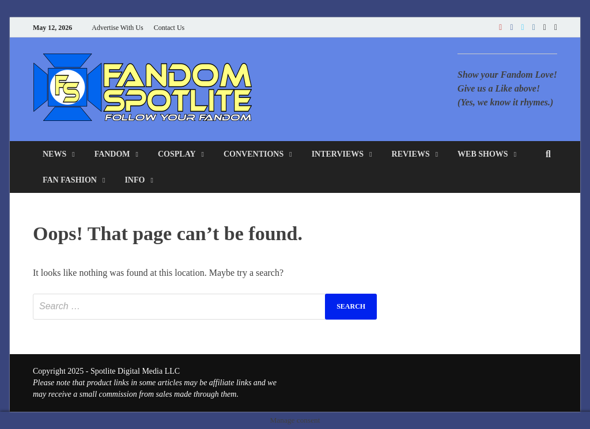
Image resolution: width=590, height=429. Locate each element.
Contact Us (169, 28)
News (54, 154)
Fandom (112, 154)
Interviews (338, 154)
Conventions (253, 154)
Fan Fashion (70, 180)
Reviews (411, 154)
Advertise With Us (117, 28)
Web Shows (482, 154)
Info (134, 180)
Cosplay (177, 154)
